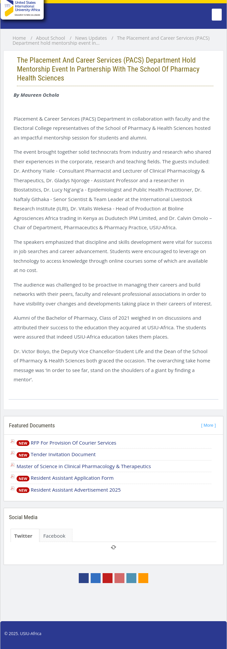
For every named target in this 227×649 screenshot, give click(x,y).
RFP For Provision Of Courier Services (66, 442)
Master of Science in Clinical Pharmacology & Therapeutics (84, 466)
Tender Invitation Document (56, 454)
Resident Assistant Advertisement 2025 (69, 489)
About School (50, 38)
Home (19, 38)
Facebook (54, 535)
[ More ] (208, 425)
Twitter (23, 535)
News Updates (91, 38)
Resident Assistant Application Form (65, 477)
